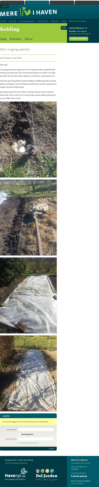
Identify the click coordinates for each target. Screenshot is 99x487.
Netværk (12, 21)
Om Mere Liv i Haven (77, 21)
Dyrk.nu (62, 3)
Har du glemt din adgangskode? (28, 443)
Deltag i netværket (78, 38)
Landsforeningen (85, 475)
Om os (28, 39)
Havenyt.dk (87, 3)
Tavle (3, 39)
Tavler (64, 21)
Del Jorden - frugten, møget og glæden (47, 475)
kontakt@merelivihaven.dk (80, 463)
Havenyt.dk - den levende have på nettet (16, 474)
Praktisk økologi (12, 3)
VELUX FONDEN (77, 483)
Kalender (16, 39)
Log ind (51, 448)
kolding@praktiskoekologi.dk (79, 34)
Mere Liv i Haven (37, 3)
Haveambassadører (27, 21)
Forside (3, 21)
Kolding (9, 29)
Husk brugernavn (27, 434)
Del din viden (43, 21)
